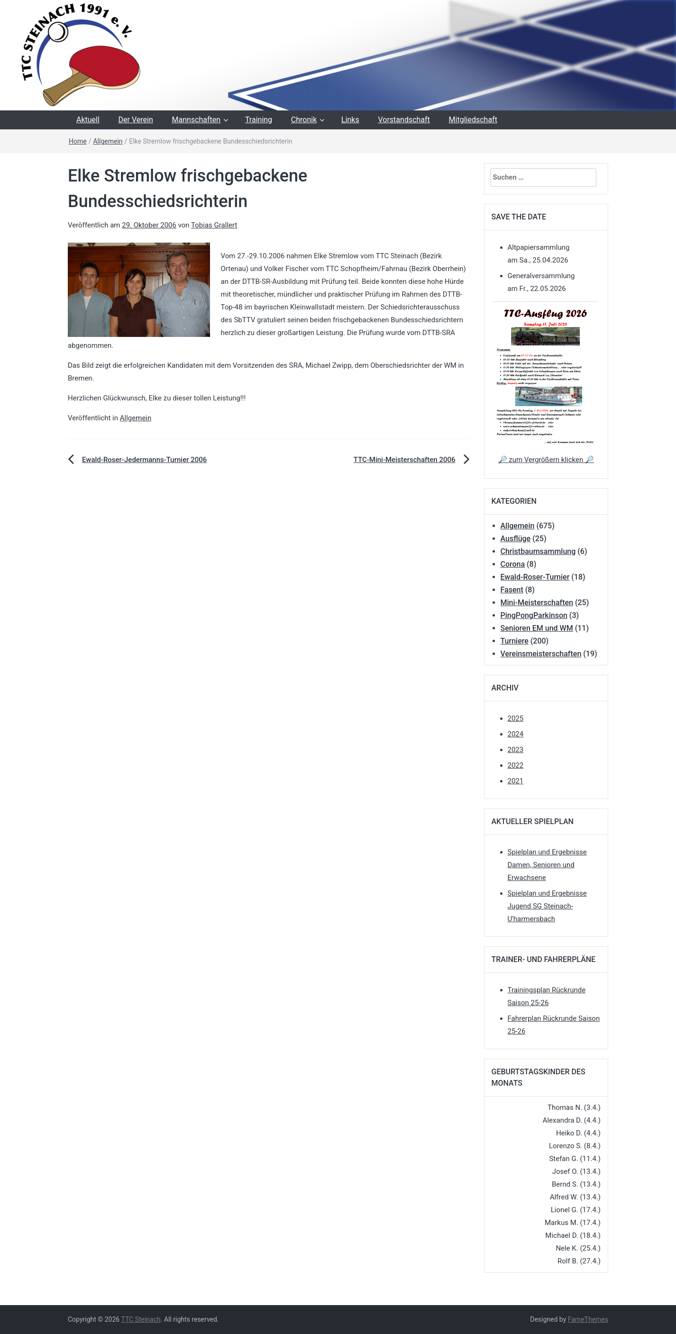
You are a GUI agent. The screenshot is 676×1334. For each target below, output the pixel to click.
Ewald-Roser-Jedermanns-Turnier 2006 (144, 459)
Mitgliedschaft (473, 119)
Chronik (304, 119)
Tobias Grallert (214, 225)
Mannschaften (196, 119)
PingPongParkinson (534, 615)
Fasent (512, 589)
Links (350, 119)
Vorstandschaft (403, 119)
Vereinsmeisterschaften (541, 653)
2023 (516, 749)
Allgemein (107, 141)
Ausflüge (516, 538)
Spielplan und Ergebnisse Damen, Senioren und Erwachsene (547, 865)
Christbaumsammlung (538, 551)
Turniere (515, 640)
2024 (516, 734)
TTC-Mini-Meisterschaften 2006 (405, 459)
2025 (516, 718)
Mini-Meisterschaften (537, 602)
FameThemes (588, 1319)
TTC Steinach (140, 1319)
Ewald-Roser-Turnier (535, 576)
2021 (516, 781)
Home (78, 141)
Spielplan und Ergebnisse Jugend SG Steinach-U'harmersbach (547, 906)
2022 (516, 765)
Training (258, 119)
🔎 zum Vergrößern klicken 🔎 (546, 459)
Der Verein (136, 119)
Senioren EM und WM (537, 628)
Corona (513, 564)
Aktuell (88, 119)
